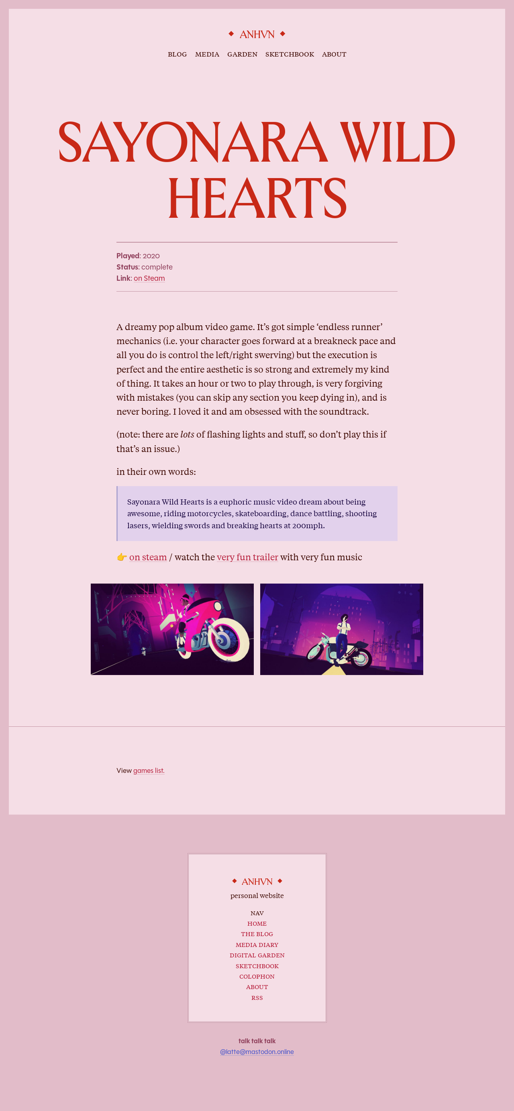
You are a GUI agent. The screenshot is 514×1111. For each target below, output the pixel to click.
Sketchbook (257, 965)
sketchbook (289, 53)
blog (177, 53)
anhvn (257, 35)
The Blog (257, 933)
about (334, 53)
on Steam (149, 278)
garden (242, 53)
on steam (148, 557)
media (207, 53)
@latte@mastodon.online (257, 1051)
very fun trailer (247, 557)
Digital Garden (257, 954)
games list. (149, 770)
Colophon (257, 976)
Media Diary (257, 944)
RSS (257, 997)
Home (257, 923)
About (257, 986)
